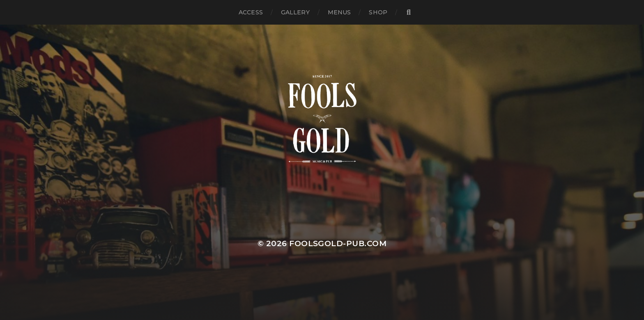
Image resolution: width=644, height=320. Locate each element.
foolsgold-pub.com (337, 243)
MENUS (339, 12)
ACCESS (251, 12)
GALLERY (295, 12)
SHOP (378, 12)
